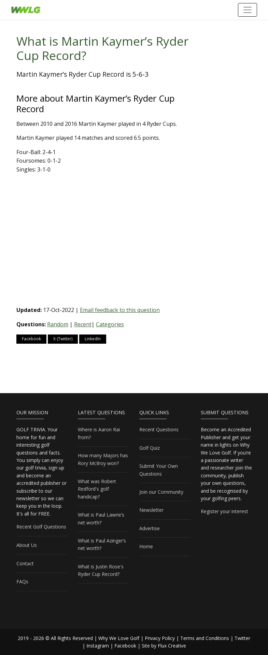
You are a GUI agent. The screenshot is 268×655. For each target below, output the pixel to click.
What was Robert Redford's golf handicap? (97, 489)
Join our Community (161, 492)
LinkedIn (93, 339)
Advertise (149, 528)
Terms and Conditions (204, 638)
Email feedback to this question (120, 310)
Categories (110, 324)
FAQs (22, 581)
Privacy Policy (160, 638)
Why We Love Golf (118, 638)
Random (57, 324)
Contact (25, 563)
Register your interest (224, 511)
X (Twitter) (62, 339)
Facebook (31, 339)
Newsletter (151, 510)
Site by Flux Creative (164, 645)
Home (146, 546)
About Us (26, 545)
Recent (82, 324)
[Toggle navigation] (247, 10)
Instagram (97, 645)
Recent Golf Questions (41, 526)
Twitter (242, 638)
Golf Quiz (149, 448)
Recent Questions (159, 429)
